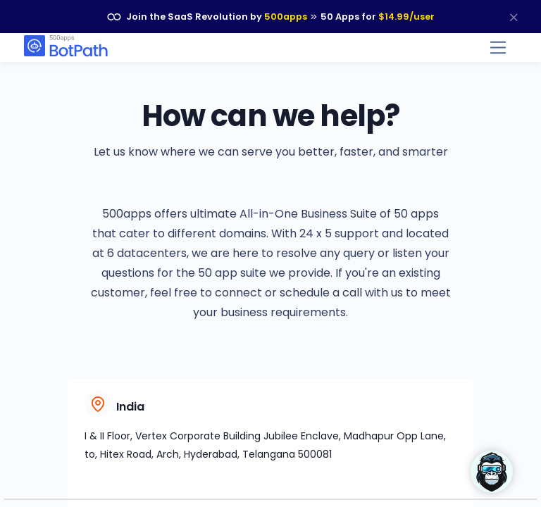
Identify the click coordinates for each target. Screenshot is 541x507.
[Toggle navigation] (498, 47)
